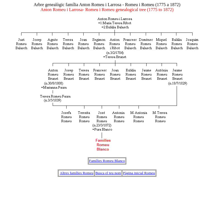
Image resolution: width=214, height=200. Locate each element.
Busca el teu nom (108, 173)
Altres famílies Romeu (77, 173)
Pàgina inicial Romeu (139, 173)
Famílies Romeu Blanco (107, 161)
